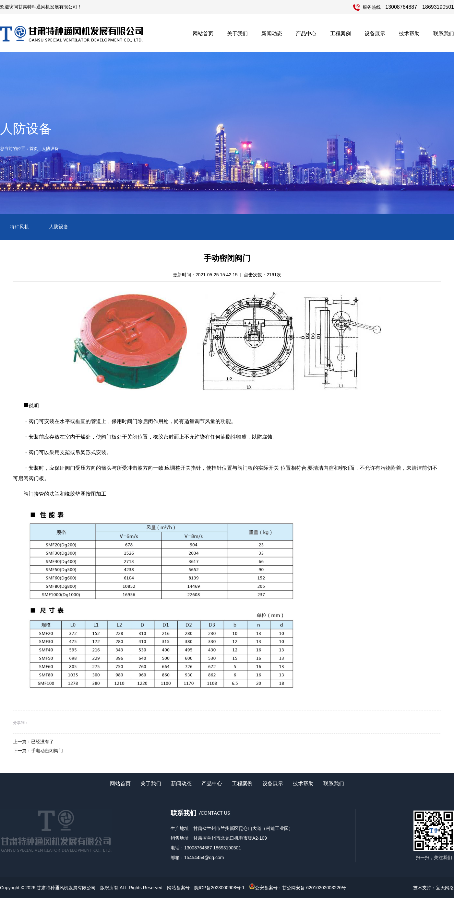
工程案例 (340, 33)
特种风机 (19, 226)
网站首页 (203, 33)
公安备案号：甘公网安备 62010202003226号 (297, 887)
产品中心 (306, 33)
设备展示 (374, 33)
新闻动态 (271, 33)
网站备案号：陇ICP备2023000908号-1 (206, 887)
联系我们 (443, 33)
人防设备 (58, 226)
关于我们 (237, 33)
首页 (34, 148)
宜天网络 (445, 887)
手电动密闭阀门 (47, 750)
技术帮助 (409, 33)
